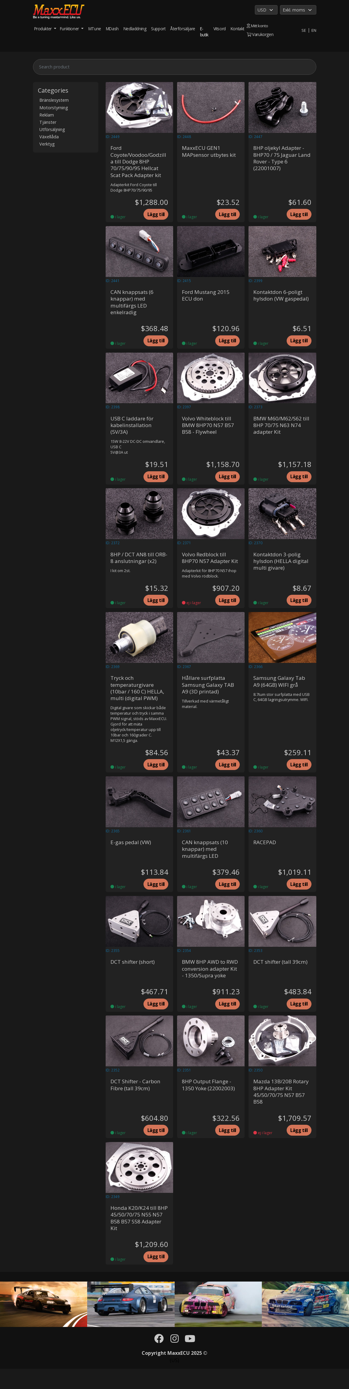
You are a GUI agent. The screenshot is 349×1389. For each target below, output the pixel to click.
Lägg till (154, 215)
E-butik (204, 32)
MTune (94, 28)
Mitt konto (258, 25)
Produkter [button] (43, 28)
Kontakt (237, 28)
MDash (112, 28)
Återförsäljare (182, 28)
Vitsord (219, 28)
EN (313, 30)
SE (303, 30)
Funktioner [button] (70, 28)
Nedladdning (135, 28)
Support (158, 28)
